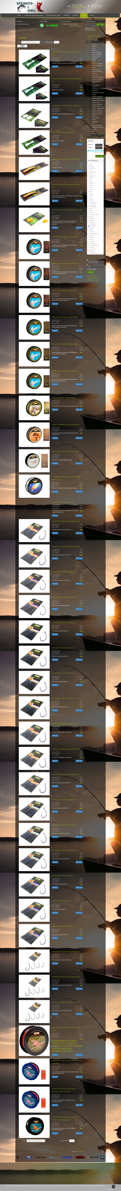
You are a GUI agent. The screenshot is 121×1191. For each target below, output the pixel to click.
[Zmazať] (102, 24)
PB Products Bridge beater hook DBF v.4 (66, 749)
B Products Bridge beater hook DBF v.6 (65, 774)
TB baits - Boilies (95, 102)
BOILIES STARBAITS (96, 125)
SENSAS (91, 231)
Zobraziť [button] (55, 66)
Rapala (92, 83)
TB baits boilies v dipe (96, 98)
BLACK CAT (94, 75)
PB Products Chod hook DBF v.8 (63, 926)
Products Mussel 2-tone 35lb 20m (63, 398)
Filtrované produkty (90, 30)
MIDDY (90, 174)
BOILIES (93, 62)
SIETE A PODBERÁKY (96, 54)
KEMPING (93, 87)
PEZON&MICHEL (93, 233)
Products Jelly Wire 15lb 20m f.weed (64, 317)
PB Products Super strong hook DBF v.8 (66, 546)
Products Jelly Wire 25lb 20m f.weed (64, 344)
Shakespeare (92, 206)
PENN (90, 239)
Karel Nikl (91, 218)
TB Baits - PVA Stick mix (96, 112)
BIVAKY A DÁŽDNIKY (96, 52)
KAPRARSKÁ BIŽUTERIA (97, 77)
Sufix (90, 197)
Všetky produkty (89, 28)
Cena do (90, 147)
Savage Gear (92, 176)
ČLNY (92, 123)
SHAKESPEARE (93, 245)
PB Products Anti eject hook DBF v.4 (64, 799)
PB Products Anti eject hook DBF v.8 (64, 850)
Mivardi (90, 185)
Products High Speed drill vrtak (63, 132)
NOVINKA (93, 46)
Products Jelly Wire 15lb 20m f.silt (64, 236)
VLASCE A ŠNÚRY (95, 56)
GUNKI (90, 235)
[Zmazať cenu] (101, 156)
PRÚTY (92, 48)
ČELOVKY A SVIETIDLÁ (96, 79)
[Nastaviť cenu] (97, 156)
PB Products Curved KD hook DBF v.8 (64, 597)
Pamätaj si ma (90, 269)
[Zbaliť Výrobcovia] (88, 160)
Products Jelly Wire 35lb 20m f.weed (64, 371)
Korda (90, 216)
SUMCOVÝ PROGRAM (96, 64)
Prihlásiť (90, 272)
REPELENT (93, 91)
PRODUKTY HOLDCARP (96, 127)
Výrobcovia (94, 160)
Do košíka (79, 66)
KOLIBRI (91, 247)
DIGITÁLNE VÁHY (95, 81)
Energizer (91, 220)
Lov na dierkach (94, 85)
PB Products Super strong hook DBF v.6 (66, 521)
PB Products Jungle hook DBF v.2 (63, 648)
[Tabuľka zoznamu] (22, 46)
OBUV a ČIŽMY (94, 118)
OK (113, 1186)
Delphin (90, 181)
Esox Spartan (92, 172)
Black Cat (91, 212)
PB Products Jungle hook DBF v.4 (63, 673)
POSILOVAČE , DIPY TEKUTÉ (98, 89)
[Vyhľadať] (98, 24)
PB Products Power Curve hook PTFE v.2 (66, 951)
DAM (90, 193)
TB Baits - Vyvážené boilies (97, 108)
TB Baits (93, 95)
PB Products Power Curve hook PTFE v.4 (66, 977)
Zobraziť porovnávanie (75, 25)
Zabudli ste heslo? (94, 280)
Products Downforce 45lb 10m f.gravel (66, 424)
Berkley (90, 229)
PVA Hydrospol (92, 203)
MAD (90, 191)
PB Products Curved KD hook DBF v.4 (64, 572)
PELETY (93, 68)
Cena (91, 141)
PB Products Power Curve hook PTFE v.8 (66, 1002)
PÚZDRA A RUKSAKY (96, 71)
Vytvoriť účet (92, 275)
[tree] (95, 88)
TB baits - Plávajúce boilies (97, 100)
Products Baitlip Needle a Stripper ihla (66, 159)
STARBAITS (92, 224)
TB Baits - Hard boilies (96, 104)
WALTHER (91, 243)
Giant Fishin (92, 204)
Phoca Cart (80, 1151)
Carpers (91, 166)
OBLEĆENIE (94, 121)
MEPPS (93, 60)
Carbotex (91, 195)
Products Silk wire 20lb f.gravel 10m (65, 451)
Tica (90, 179)
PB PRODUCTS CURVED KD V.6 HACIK (63, 502)
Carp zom (91, 183)
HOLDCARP (92, 249)
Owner (90, 170)
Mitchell (90, 222)
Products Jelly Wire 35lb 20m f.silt (64, 290)
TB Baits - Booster (95, 106)
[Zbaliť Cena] (88, 141)
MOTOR (93, 120)
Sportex (90, 199)
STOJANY (93, 73)
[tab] (95, 141)
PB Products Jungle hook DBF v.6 (63, 698)
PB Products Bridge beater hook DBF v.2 (66, 723)
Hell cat (90, 189)
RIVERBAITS (92, 253)
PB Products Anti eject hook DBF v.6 (64, 825)
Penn (90, 208)
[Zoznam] (25, 46)
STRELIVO (93, 116)
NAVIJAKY (93, 50)
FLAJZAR (93, 129)
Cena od (90, 144)
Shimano (91, 201)
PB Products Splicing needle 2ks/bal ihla (66, 105)
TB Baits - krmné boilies (96, 96)
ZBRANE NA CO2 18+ (96, 114)
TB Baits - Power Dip (95, 110)
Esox (90, 164)
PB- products (92, 226)
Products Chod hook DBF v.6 (62, 901)
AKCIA (92, 44)
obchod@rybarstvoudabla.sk (78, 7)
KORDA (93, 131)
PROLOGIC (91, 168)
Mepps (90, 177)
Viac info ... (111, 1189)
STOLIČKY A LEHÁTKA (96, 66)
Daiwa (90, 187)
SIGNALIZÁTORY (95, 70)
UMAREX (91, 241)
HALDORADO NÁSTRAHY (97, 93)
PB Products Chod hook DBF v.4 (63, 875)
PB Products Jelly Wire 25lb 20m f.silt (65, 263)
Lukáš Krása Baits (93, 214)
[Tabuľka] (18, 46)
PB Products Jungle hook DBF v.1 (63, 622)
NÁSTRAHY (94, 58)
